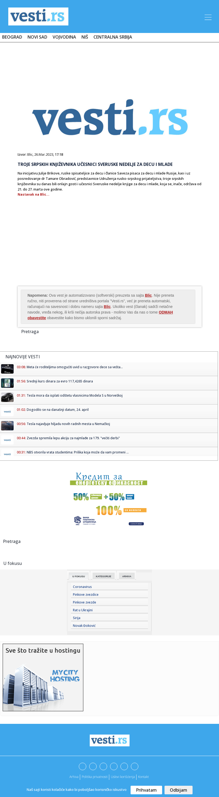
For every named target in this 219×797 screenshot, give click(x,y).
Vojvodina (64, 37)
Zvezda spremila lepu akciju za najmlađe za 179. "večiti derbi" (73, 438)
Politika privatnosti (95, 776)
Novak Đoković (84, 625)
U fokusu (78, 576)
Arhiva (126, 576)
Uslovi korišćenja (123, 776)
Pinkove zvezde (84, 602)
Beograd (12, 37)
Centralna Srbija (112, 37)
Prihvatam (146, 790)
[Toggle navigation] (207, 16)
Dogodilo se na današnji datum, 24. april (58, 409)
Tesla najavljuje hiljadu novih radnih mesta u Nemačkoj (68, 424)
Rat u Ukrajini (83, 610)
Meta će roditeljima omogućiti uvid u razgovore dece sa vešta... (75, 367)
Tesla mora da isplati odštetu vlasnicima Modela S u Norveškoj (75, 395)
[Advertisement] (109, 62)
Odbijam (178, 790)
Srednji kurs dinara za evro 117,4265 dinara (60, 381)
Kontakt (143, 776)
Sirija (76, 618)
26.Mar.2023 (43, 154)
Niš (84, 37)
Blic (30, 154)
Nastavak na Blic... (33, 194)
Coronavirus (82, 586)
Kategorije (103, 576)
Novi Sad (37, 37)
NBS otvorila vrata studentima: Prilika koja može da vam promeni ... (78, 452)
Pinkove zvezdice (86, 594)
